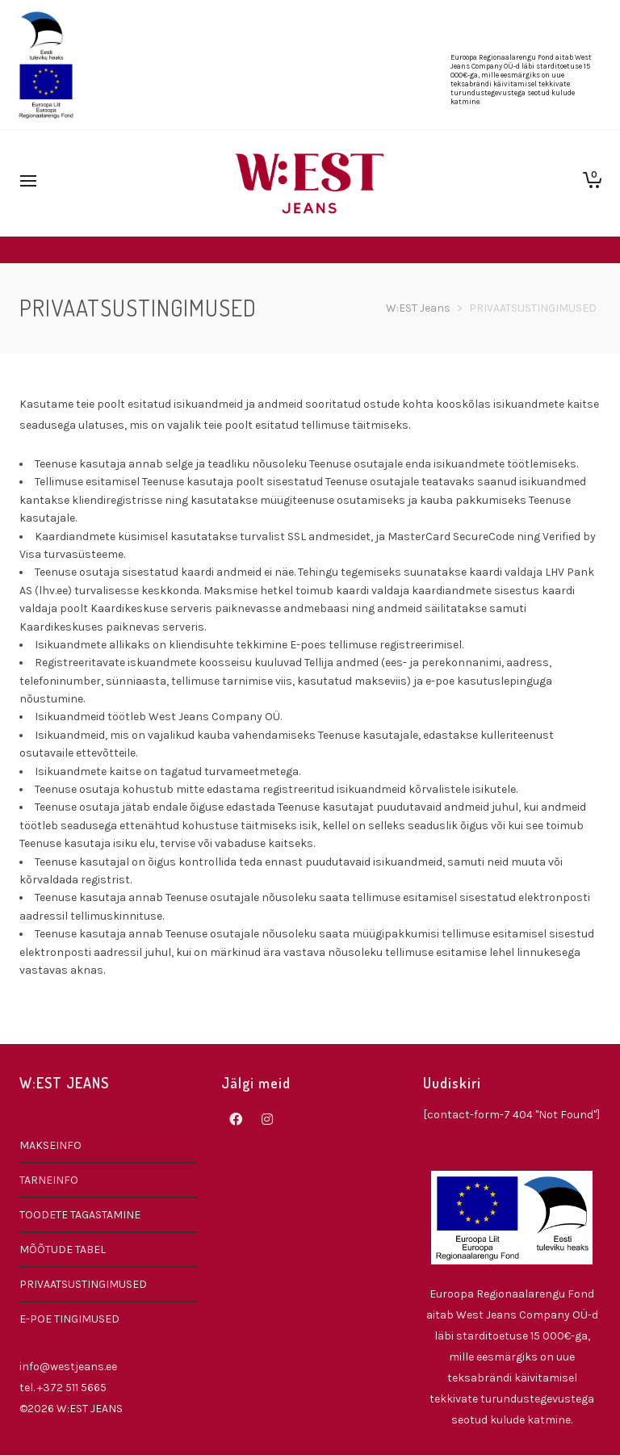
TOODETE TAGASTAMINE (79, 1215)
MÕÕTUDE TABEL (62, 1249)
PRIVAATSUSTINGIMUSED (83, 1284)
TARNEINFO (48, 1180)
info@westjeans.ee (68, 1366)
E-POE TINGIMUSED (69, 1319)
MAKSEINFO (50, 1145)
